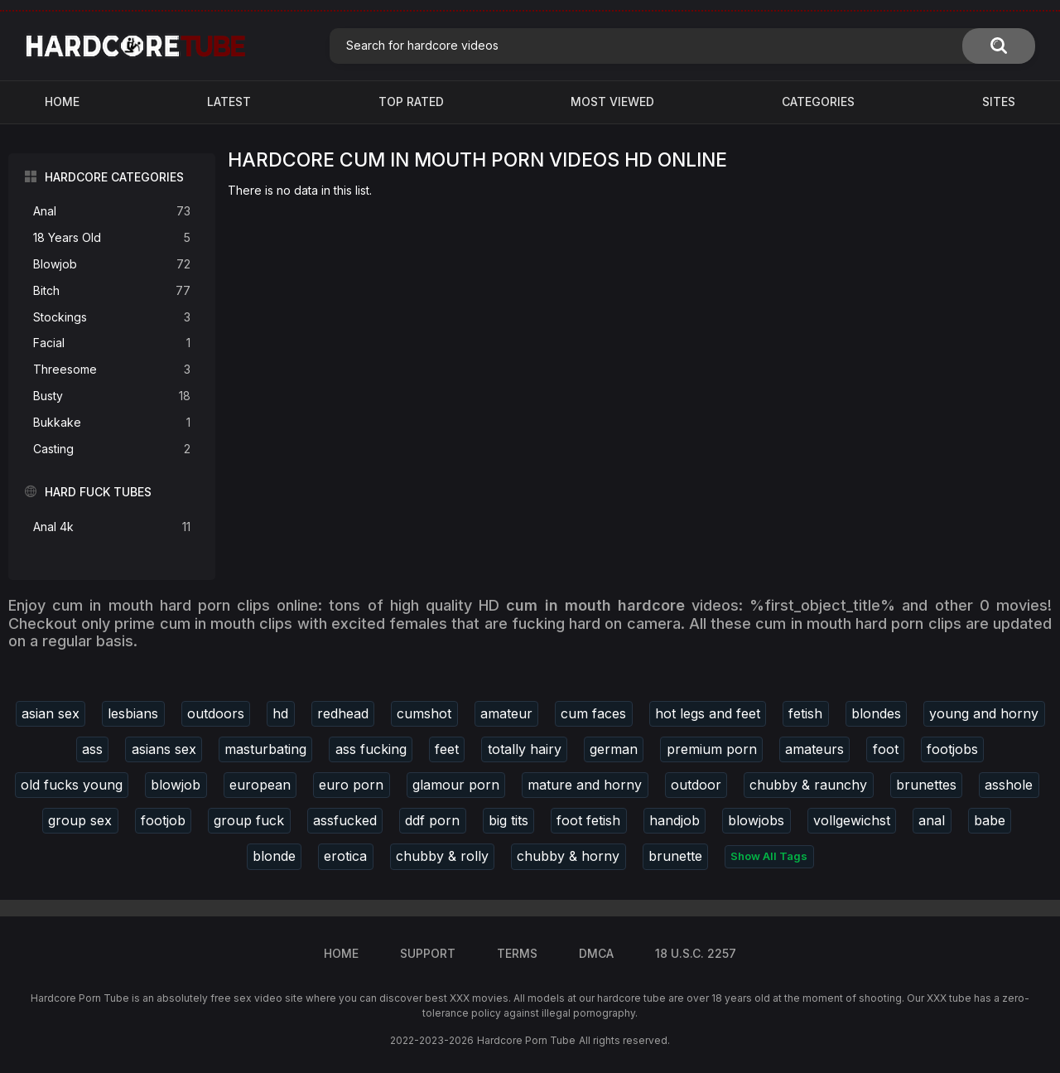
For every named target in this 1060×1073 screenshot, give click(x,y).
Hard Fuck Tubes (98, 492)
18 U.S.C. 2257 (695, 953)
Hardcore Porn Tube (526, 1040)
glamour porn (455, 784)
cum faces (593, 713)
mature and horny (585, 784)
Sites (998, 101)
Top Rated (411, 101)
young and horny (983, 713)
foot (886, 749)
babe (989, 820)
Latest (229, 101)
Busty (111, 396)
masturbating (265, 749)
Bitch (111, 291)
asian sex (51, 713)
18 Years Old (111, 238)
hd (280, 713)
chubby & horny (568, 856)
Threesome (111, 370)
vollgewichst (851, 820)
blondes (876, 713)
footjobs (952, 749)
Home (62, 101)
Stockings (111, 318)
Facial (111, 343)
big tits (508, 820)
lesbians (133, 713)
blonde (274, 856)
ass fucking (371, 749)
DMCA (596, 953)
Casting (111, 449)
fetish (805, 713)
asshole (1009, 784)
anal (931, 820)
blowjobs (756, 820)
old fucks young (72, 784)
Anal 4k (111, 527)
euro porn (351, 784)
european (260, 784)
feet (447, 749)
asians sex (164, 749)
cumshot (424, 713)
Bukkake (111, 423)
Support (427, 953)
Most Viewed (612, 101)
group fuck (249, 820)
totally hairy (524, 749)
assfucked (345, 820)
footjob (163, 820)
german (614, 749)
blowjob (175, 784)
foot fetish (588, 820)
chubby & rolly (442, 856)
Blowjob (111, 265)
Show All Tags (768, 856)
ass (92, 749)
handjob (674, 820)
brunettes (926, 784)
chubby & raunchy (808, 784)
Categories (818, 101)
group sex (80, 820)
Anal (111, 212)
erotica (345, 856)
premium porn (712, 749)
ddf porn (432, 820)
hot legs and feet (707, 713)
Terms (517, 953)
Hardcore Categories (114, 177)
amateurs (814, 749)
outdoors (215, 713)
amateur (506, 713)
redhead (343, 713)
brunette (675, 856)
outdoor (696, 784)
